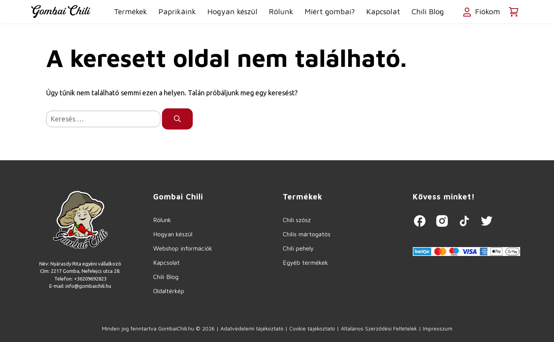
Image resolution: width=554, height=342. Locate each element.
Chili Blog (428, 11)
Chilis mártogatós (306, 234)
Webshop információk (182, 248)
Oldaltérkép (168, 290)
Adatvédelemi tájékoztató (252, 328)
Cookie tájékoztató (312, 328)
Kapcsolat (383, 11)
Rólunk (281, 11)
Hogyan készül (232, 11)
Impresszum (437, 328)
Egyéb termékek (305, 262)
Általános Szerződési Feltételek (379, 328)
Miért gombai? (330, 11)
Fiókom (480, 12)
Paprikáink (177, 11)
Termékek (130, 11)
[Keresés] (177, 118)
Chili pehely (298, 248)
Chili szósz (297, 219)
